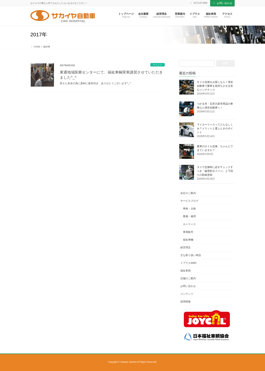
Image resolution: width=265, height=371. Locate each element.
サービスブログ (189, 200)
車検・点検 (189, 208)
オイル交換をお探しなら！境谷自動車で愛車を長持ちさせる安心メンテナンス (215, 85)
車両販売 (188, 231)
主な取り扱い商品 (190, 255)
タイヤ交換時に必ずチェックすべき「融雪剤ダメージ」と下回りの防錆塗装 (215, 171)
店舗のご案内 (188, 278)
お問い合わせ (222, 3)
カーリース (189, 224)
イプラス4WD (188, 262)
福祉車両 (185, 270)
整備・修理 (189, 216)
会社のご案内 (188, 193)
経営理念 (185, 247)
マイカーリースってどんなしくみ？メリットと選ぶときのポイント (215, 128)
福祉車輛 (188, 239)
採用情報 (185, 301)
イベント (157, 64)
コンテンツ (186, 293)
